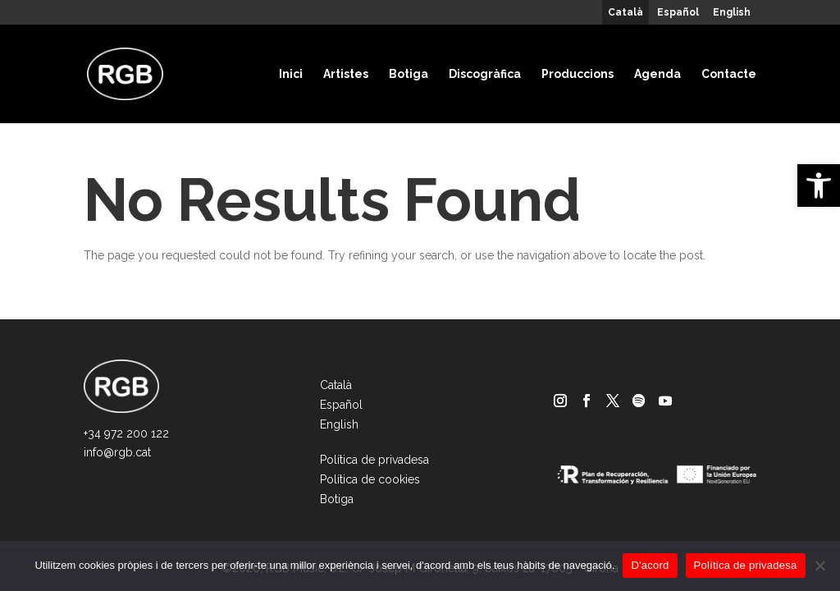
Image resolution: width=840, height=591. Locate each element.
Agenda (657, 73)
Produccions (577, 73)
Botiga (408, 73)
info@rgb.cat (117, 452)
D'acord (650, 565)
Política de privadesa (374, 459)
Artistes (345, 73)
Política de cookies (370, 479)
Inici (291, 73)
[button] (818, 185)
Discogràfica (485, 73)
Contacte (728, 73)
